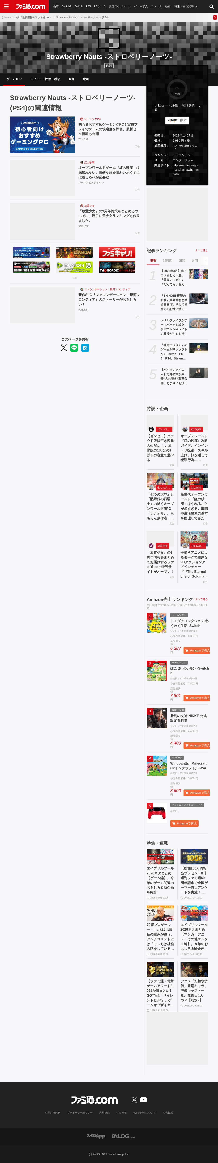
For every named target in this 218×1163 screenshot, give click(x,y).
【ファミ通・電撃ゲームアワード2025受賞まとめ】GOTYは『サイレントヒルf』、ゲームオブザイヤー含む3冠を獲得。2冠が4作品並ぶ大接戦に (160, 993)
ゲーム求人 (141, 6)
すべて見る (201, 250)
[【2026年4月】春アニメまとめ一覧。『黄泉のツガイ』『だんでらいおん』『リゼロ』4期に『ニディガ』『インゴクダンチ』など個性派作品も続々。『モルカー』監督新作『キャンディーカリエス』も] (198, 274)
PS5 (88, 6)
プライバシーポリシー (80, 1112)
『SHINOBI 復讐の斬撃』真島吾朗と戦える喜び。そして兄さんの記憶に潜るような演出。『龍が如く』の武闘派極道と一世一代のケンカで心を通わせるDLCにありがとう (174, 302)
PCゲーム (100, 6)
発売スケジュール (120, 6)
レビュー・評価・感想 (45, 79)
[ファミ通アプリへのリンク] (96, 1136)
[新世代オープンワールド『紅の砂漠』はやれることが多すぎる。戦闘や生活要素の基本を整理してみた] (194, 480)
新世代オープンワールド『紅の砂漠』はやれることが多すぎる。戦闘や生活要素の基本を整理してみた (194, 506)
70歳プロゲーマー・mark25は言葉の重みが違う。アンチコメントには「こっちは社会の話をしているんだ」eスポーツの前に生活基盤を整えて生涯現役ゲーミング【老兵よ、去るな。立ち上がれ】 (160, 937)
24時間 (167, 260)
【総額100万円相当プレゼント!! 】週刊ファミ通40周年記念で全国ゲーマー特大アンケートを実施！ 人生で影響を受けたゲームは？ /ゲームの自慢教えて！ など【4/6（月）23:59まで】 (194, 881)
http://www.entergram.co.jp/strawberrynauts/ (186, 170)
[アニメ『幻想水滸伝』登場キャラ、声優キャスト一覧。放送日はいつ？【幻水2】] (194, 969)
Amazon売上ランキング (170, 599)
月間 (195, 260)
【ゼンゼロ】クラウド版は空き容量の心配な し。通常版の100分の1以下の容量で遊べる (160, 448)
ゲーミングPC (92, 119)
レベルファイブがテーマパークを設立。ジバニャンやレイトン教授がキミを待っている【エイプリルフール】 (174, 327)
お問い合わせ (52, 1112)
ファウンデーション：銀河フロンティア (107, 289)
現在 (153, 260)
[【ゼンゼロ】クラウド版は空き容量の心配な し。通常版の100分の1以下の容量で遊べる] (160, 422)
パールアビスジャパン (91, 182)
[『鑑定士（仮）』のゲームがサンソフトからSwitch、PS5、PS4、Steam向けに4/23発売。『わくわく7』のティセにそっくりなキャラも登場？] (198, 348)
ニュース (156, 6)
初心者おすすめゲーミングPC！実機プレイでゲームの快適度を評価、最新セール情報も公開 (109, 129)
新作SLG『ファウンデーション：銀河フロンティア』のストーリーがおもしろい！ (109, 299)
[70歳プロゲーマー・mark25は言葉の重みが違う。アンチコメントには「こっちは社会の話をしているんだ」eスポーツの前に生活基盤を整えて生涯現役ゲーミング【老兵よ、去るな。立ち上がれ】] (160, 913)
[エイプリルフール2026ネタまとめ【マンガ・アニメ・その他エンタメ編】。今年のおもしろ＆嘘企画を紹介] (194, 913)
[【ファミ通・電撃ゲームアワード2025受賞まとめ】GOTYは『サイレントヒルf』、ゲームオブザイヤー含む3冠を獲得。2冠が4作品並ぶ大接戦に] (160, 969)
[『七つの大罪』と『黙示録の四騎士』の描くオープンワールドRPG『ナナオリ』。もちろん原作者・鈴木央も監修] (160, 480)
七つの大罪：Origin (164, 487)
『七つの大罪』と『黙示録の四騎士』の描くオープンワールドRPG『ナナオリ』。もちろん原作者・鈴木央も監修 (160, 507)
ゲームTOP (14, 79)
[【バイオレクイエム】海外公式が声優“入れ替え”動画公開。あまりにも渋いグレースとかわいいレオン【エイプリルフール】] (198, 373)
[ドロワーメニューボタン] (6, 6)
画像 (72, 79)
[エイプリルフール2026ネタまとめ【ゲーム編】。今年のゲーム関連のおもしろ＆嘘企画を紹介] (160, 856)
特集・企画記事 (184, 6)
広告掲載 (168, 1112)
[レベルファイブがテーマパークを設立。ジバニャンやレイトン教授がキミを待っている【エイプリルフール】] (198, 323)
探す (183, 120)
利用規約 (104, 1112)
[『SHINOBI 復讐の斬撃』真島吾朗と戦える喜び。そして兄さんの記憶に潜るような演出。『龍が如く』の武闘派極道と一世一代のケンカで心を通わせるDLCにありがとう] (198, 298)
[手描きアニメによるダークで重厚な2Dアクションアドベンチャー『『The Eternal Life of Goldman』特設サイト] (194, 538)
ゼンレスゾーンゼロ (164, 429)
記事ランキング (161, 250)
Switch (79, 6)
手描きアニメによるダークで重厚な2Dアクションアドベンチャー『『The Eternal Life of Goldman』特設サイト (194, 565)
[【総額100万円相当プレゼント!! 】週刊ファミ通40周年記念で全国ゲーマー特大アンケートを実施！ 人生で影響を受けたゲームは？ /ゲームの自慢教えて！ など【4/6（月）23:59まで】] (194, 856)
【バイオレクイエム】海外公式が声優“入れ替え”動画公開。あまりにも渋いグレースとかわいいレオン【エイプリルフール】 (174, 376)
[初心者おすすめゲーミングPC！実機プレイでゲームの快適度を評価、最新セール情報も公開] (42, 134)
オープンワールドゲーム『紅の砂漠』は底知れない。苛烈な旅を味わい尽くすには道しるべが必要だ (109, 172)
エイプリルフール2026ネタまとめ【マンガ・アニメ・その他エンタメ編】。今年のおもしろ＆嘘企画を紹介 (194, 937)
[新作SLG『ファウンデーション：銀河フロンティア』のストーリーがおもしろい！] (42, 305)
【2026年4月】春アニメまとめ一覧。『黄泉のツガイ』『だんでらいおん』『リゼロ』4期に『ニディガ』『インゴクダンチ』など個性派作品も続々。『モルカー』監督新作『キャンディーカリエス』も (174, 278)
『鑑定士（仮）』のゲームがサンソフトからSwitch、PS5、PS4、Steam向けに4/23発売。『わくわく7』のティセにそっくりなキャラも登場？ (174, 352)
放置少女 (89, 205)
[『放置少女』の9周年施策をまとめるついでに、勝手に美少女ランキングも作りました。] (42, 221)
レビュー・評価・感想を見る (174, 107)
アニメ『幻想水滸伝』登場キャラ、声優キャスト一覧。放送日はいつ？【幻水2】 (194, 990)
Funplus (82, 309)
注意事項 (121, 1112)
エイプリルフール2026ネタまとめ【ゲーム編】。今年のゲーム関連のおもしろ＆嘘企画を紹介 (160, 880)
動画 (168, 6)
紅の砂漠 (89, 162)
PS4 (109, 65)
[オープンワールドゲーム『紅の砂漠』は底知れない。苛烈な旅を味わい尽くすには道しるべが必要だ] (42, 178)
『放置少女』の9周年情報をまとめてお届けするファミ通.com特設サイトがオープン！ (160, 562)
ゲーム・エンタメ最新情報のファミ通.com (26, 17)
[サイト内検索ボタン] (211, 6)
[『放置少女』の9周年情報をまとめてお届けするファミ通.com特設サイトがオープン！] (160, 538)
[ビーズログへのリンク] (123, 1136)
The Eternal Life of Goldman (198, 545)
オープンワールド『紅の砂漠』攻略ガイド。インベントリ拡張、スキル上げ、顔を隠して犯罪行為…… (194, 448)
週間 (182, 260)
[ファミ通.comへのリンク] (30, 6)
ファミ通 (83, 139)
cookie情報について (144, 1112)
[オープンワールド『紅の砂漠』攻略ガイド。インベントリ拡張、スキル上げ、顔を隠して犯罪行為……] (194, 422)
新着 (56, 6)
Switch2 (67, 6)
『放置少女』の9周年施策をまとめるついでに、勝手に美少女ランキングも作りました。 (109, 216)
